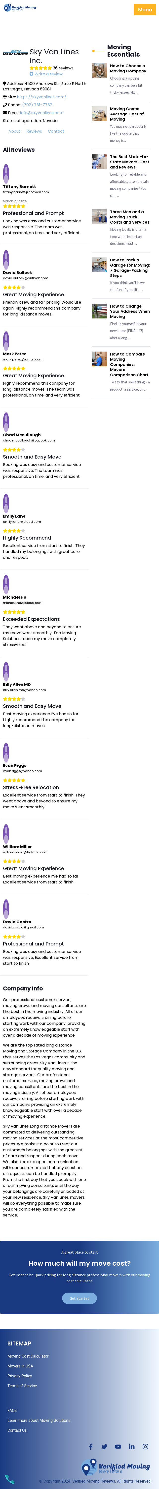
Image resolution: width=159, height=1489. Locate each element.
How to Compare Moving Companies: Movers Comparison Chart (129, 364)
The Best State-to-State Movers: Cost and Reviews (129, 162)
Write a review (46, 74)
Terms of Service (22, 1386)
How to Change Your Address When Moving (130, 311)
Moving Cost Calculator (27, 1356)
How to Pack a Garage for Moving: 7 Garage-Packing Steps (130, 267)
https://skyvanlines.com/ (41, 97)
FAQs (12, 1410)
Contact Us (17, 1430)
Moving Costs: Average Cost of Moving (127, 114)
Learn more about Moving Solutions (38, 1420)
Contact (56, 131)
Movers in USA (20, 1366)
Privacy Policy (19, 1376)
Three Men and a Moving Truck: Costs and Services (130, 217)
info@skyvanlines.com (41, 113)
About (14, 131)
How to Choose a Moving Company (128, 68)
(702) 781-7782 (37, 105)
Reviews (34, 131)
